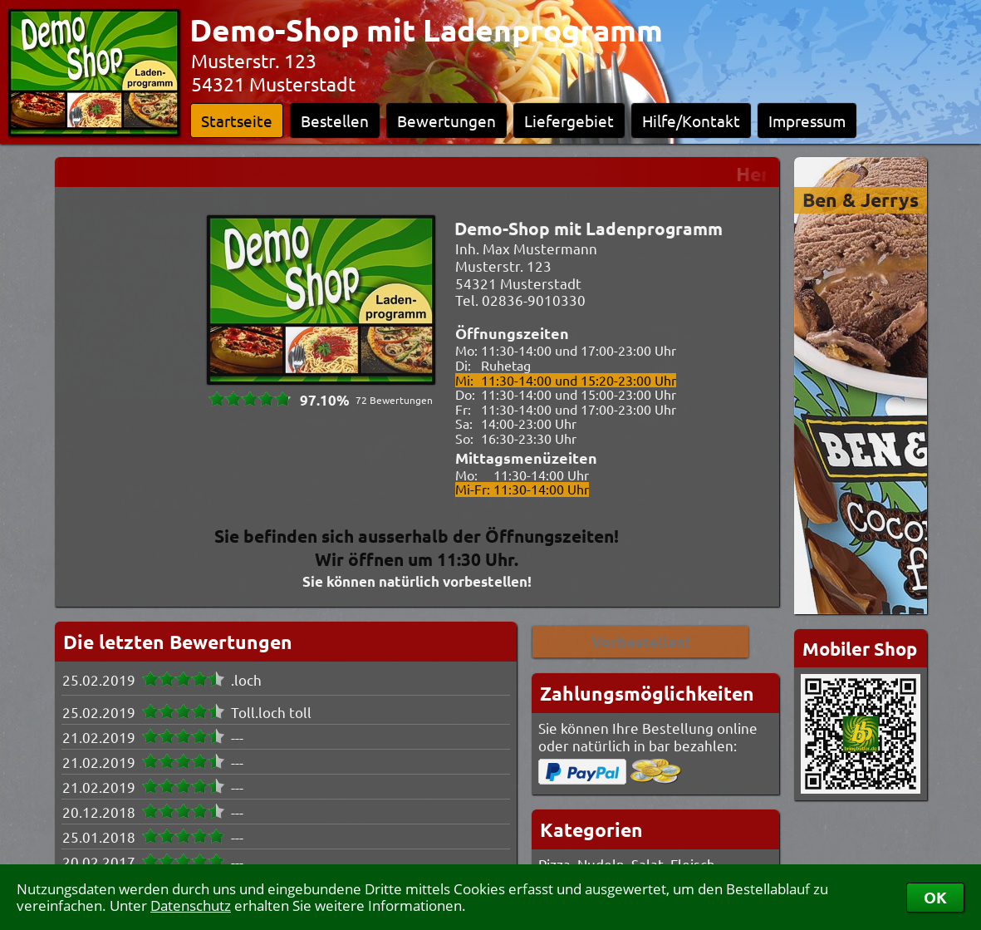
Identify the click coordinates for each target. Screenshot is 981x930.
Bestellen (335, 120)
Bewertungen (446, 120)
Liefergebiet (569, 120)
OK (935, 897)
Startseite (236, 120)
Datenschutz (190, 905)
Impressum (807, 120)
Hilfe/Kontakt (691, 120)
